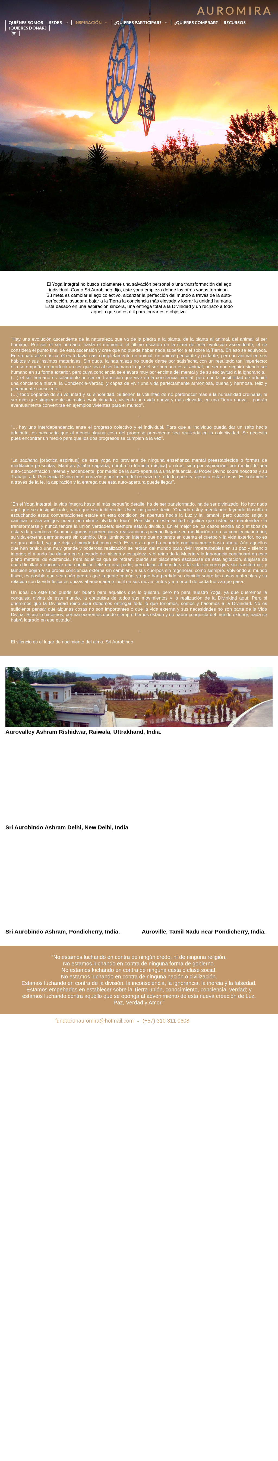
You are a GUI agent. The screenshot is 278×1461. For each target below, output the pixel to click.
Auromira (235, 10)
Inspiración (92, 22)
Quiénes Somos (25, 22)
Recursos (235, 22)
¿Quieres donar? (27, 27)
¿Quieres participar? (142, 22)
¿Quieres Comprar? (196, 22)
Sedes (60, 22)
